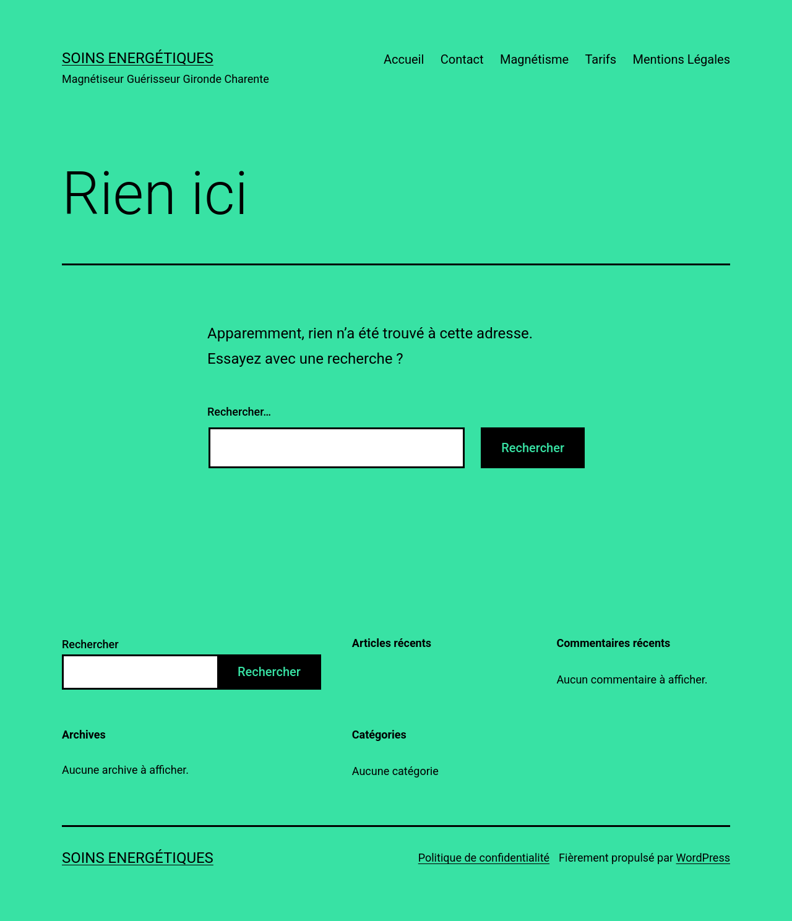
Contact (462, 59)
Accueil (404, 59)
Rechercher (90, 644)
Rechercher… (239, 411)
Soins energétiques (137, 58)
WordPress (703, 857)
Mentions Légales (681, 59)
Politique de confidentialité (483, 857)
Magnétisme (534, 59)
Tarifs (600, 59)
